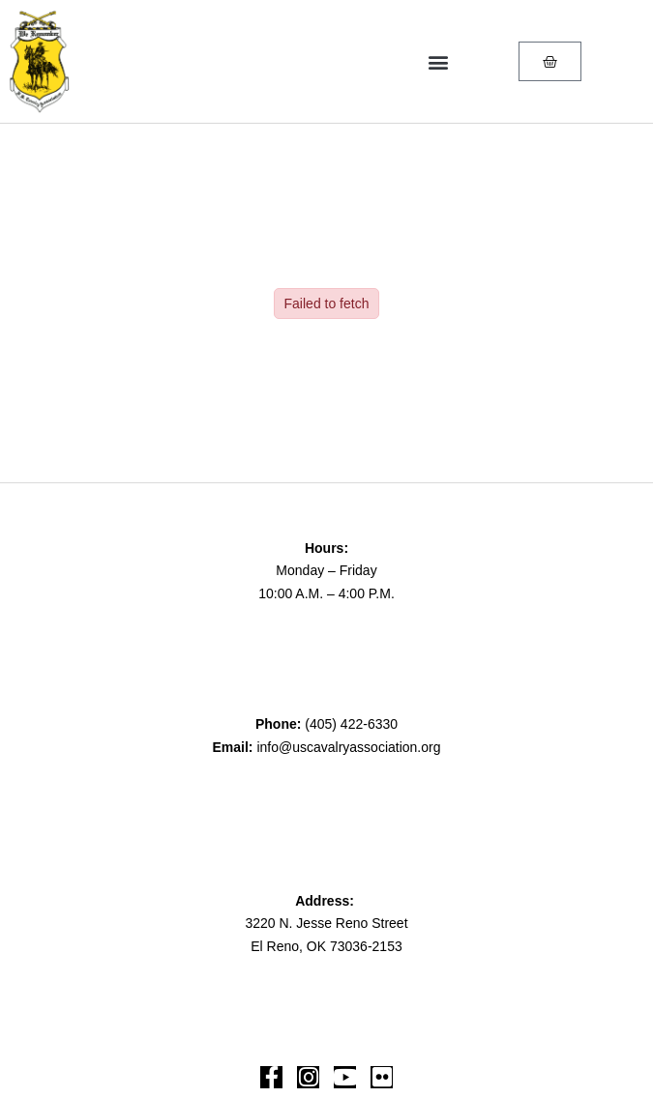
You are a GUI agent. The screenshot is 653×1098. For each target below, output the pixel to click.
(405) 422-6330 (351, 724)
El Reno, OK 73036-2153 (326, 946)
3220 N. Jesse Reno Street (326, 923)
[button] (438, 61)
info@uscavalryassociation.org (348, 747)
